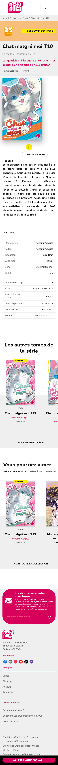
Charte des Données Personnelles (20, 746)
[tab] (9, 232)
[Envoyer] (49, 617)
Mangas (15, 18)
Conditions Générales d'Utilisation (20, 737)
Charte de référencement (15, 741)
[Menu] (48, 7)
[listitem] (5, 661)
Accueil (5, 18)
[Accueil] (15, 7)
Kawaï (25, 18)
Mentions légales (11, 750)
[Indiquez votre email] (25, 617)
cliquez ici (42, 609)
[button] (38, 31)
